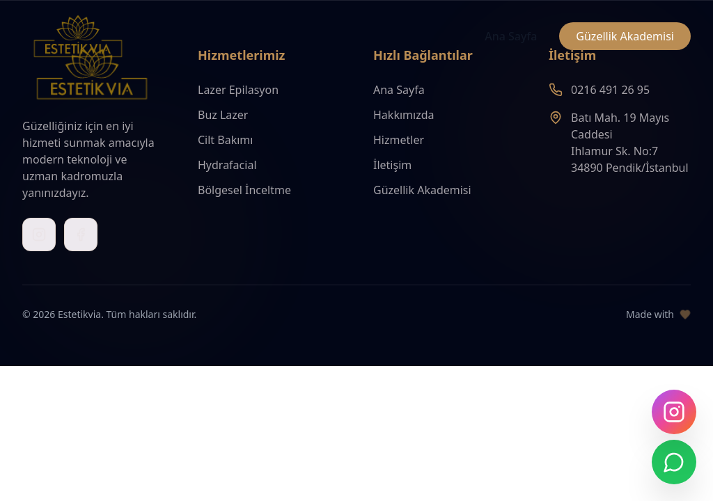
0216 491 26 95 (610, 89)
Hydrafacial (227, 165)
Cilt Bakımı (225, 140)
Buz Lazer (223, 114)
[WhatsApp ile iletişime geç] (674, 462)
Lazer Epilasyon (238, 89)
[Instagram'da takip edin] (674, 412)
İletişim (392, 165)
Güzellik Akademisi (625, 36)
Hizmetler (398, 140)
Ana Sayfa (511, 36)
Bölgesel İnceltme (244, 190)
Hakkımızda (403, 114)
